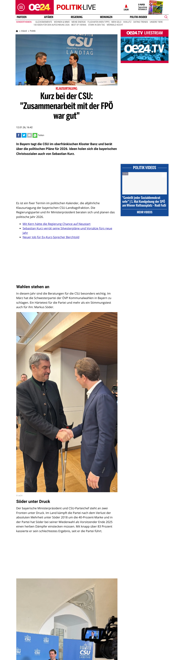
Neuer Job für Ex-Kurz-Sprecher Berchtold (51, 237)
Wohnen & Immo (62, 22)
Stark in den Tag (96, 25)
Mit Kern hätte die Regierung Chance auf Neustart (57, 224)
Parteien (21, 17)
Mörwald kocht (115, 25)
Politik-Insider (138, 17)
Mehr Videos (144, 212)
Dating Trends (140, 22)
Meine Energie (79, 22)
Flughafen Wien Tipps (98, 22)
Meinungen (106, 17)
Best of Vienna (78, 25)
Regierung (77, 17)
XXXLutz (127, 22)
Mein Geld (116, 22)
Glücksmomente (43, 22)
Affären (48, 17)
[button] (20, 7)
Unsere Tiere (156, 22)
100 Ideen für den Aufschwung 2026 (51, 25)
